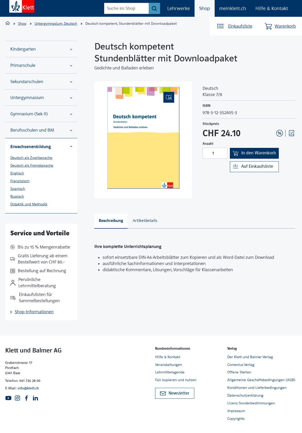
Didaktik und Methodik (28, 204)
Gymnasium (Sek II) (41, 114)
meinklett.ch (232, 8)
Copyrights (236, 418)
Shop (204, 8)
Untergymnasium (41, 97)
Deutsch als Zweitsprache (31, 157)
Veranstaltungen (168, 364)
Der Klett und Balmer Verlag (250, 357)
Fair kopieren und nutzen (175, 380)
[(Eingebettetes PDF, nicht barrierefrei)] (143, 138)
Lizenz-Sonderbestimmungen (251, 403)
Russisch (17, 196)
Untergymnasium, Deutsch (56, 23)
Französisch (19, 181)
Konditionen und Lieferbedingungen (257, 387)
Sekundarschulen (41, 81)
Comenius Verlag (240, 364)
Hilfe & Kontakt (271, 8)
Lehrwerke (178, 8)
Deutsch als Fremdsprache (31, 165)
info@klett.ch (28, 388)
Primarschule (41, 65)
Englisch (17, 173)
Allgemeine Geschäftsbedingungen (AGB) (261, 380)
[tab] (111, 221)
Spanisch (17, 188)
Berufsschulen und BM (41, 130)
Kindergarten (41, 49)
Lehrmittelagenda (169, 372)
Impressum (236, 410)
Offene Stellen (239, 372)
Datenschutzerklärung (245, 395)
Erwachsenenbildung (41, 146)
